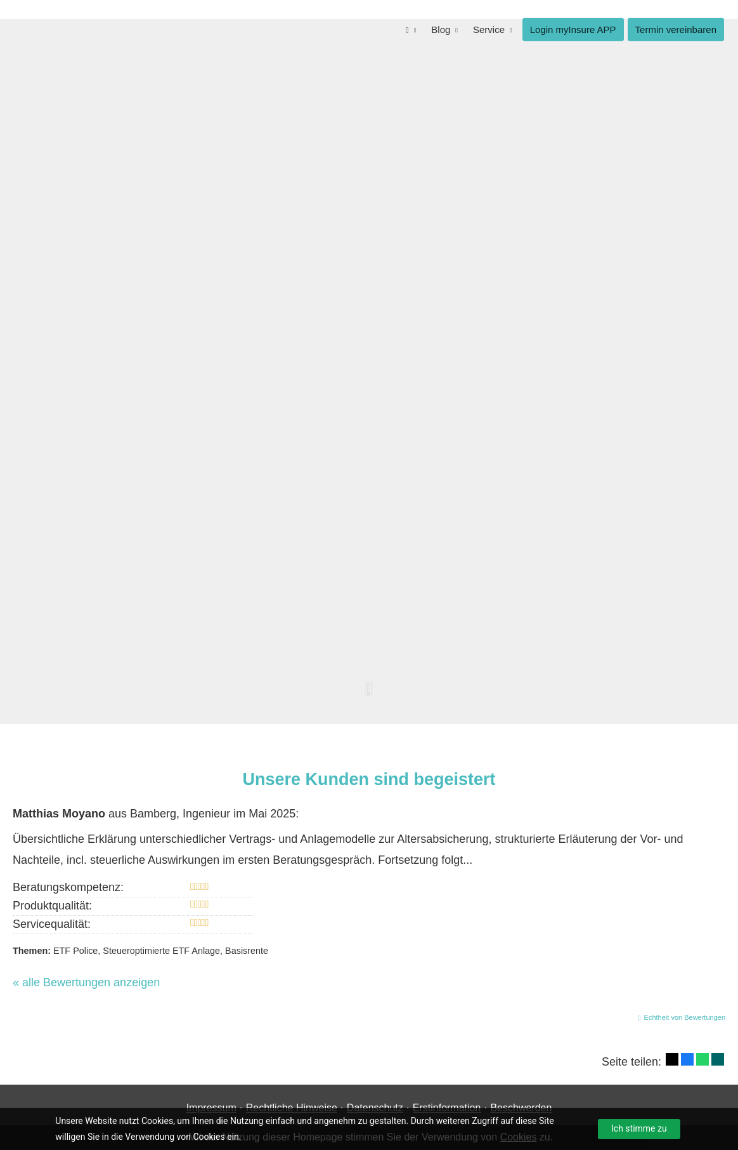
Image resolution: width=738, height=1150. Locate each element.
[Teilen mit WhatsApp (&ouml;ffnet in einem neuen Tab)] (702, 1059)
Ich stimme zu (639, 1128)
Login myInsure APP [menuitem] (573, 29)
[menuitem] (411, 29)
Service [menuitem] (489, 29)
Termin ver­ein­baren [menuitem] (675, 29)
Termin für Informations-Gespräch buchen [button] (551, 468)
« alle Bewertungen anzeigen (86, 982)
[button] (369, 695)
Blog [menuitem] (440, 29)
